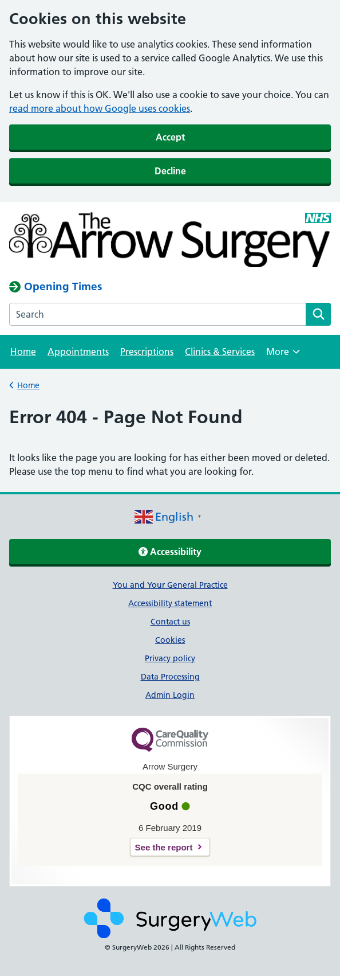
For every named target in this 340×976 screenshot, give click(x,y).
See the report (164, 847)
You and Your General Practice (170, 585)
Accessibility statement (170, 603)
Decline (170, 171)
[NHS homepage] (170, 241)
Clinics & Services (220, 351)
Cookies (170, 640)
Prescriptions (146, 351)
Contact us (170, 621)
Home (23, 351)
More (283, 355)
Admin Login (170, 695)
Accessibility (170, 551)
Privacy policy (170, 658)
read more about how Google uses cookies (99, 108)
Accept (170, 137)
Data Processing (170, 677)
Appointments (78, 351)
